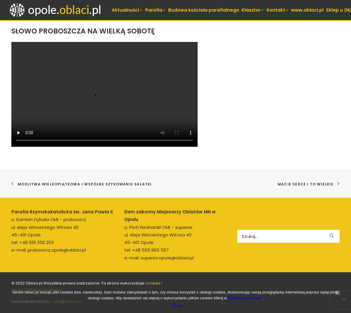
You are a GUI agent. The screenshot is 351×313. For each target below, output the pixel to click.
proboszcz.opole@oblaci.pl (57, 250)
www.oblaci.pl (307, 10)
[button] (331, 235)
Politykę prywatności (245, 298)
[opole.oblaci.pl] (58, 10)
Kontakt (278, 10)
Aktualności (127, 10)
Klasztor (253, 10)
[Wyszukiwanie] (288, 236)
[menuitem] (127, 10)
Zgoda (177, 305)
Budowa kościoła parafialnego (203, 10)
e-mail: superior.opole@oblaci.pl (159, 258)
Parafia (155, 10)
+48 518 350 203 (36, 242)
